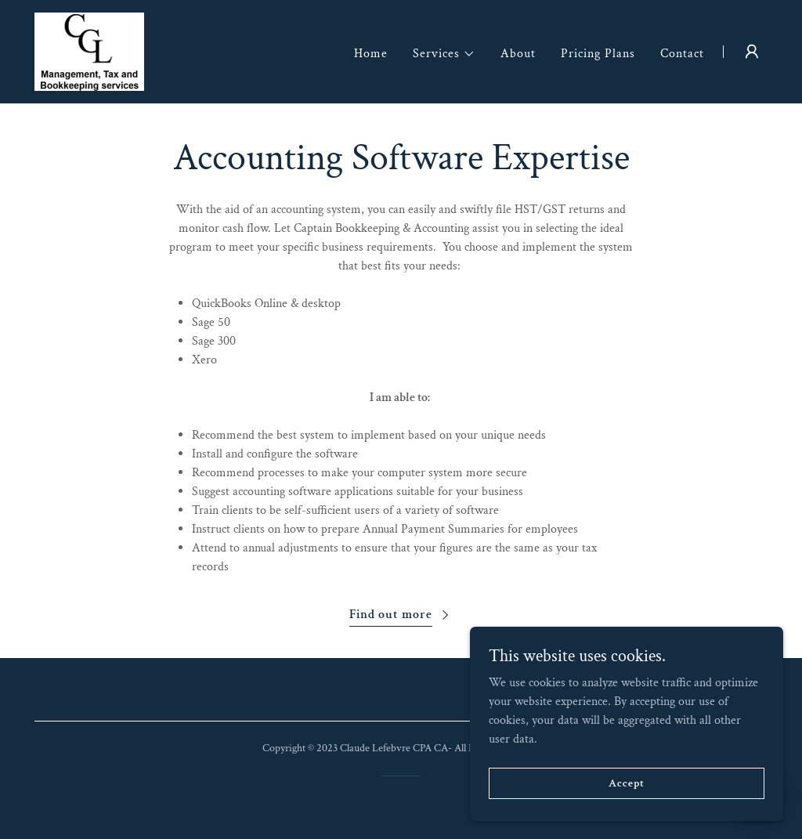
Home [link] (371, 53)
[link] (89, 50)
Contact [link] (682, 53)
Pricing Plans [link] (598, 53)
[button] (444, 54)
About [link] (518, 53)
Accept (626, 783)
